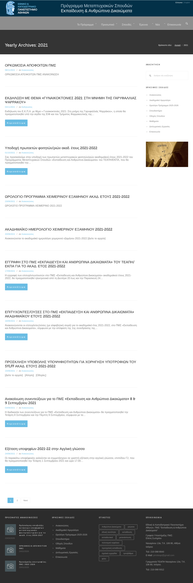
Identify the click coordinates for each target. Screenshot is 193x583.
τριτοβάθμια (128, 545)
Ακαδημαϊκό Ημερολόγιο (160, 92)
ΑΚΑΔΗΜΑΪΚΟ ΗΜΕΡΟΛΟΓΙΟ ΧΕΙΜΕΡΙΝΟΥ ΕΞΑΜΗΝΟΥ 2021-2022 (59, 222)
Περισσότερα (16, 115)
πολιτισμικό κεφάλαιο (110, 535)
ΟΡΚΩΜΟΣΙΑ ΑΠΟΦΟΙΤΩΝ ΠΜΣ (30, 58)
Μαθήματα (154, 113)
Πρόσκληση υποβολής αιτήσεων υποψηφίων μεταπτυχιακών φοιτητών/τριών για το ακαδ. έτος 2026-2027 (32, 522)
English (187, 2)
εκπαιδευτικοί (107, 530)
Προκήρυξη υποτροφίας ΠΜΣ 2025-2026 (32, 555)
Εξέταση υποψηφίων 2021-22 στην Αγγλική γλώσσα (45, 441)
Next (25, 492)
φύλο (104, 551)
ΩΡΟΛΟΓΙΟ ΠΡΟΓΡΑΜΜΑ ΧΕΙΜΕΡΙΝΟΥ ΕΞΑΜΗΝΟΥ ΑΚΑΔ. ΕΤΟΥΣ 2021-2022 (67, 189)
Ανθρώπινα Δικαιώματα (111, 519)
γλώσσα (131, 519)
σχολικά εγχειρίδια (109, 545)
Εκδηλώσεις (27, 99)
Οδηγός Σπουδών (157, 108)
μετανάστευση (125, 530)
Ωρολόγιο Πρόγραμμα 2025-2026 (163, 98)
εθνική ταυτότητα (109, 524)
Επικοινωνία (154, 124)
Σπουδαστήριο (155, 103)
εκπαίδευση (127, 524)
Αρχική (178, 37)
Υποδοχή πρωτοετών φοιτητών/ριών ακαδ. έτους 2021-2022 (51, 140)
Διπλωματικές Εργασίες (159, 119)
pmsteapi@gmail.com (163, 547)
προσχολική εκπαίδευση (112, 540)
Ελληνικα (178, 2)
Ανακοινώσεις (27, 62)
